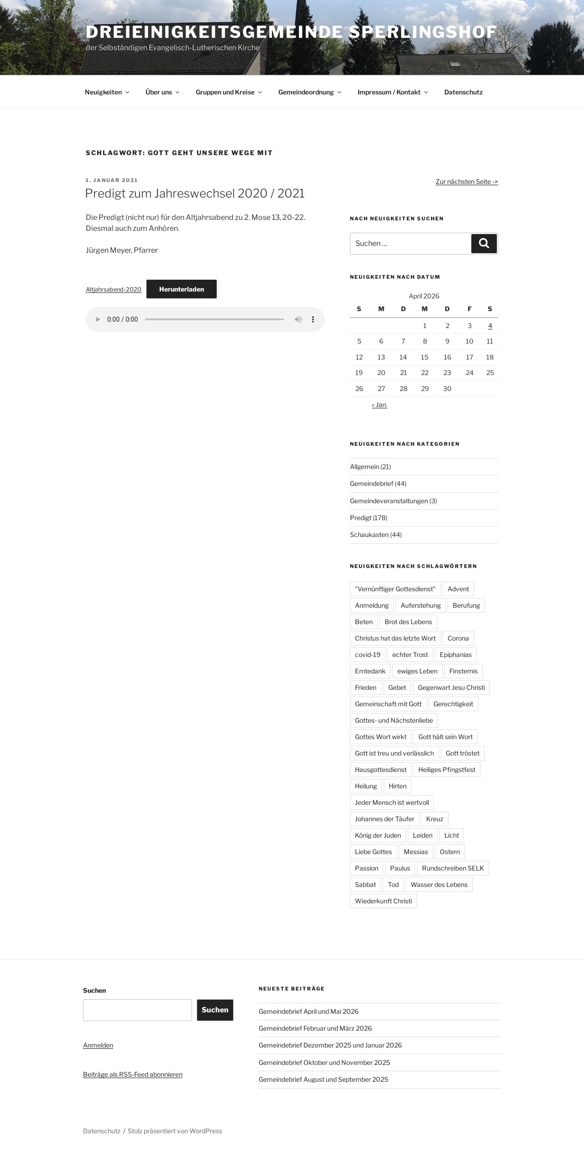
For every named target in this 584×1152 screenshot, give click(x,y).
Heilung (366, 786)
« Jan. (379, 404)
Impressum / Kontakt (393, 92)
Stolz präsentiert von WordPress (175, 1131)
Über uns (163, 92)
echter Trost (410, 654)
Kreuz (434, 819)
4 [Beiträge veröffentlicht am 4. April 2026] (490, 325)
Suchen (94, 990)
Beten (364, 622)
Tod (393, 884)
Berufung (466, 605)
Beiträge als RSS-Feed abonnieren (132, 1074)
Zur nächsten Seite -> (467, 181)
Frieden (365, 687)
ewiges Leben (417, 671)
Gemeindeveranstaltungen (389, 501)
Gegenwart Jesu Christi (451, 687)
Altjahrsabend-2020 (113, 289)
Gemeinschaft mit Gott (388, 704)
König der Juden (378, 835)
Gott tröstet (463, 753)
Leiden (423, 835)
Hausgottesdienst (381, 769)
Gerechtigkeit (453, 704)
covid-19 (368, 654)
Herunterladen (181, 289)
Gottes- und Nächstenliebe (394, 720)
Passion (366, 868)
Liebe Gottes (373, 851)
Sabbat (365, 884)
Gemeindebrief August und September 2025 (323, 1079)
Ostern (450, 851)
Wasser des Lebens (439, 884)
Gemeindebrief (371, 483)
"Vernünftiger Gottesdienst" (395, 589)
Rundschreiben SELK (453, 868)
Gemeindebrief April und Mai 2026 (309, 1011)
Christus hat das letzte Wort (395, 638)
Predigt (360, 517)
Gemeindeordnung (310, 92)
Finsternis (463, 671)
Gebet (397, 687)
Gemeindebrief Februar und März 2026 (315, 1028)
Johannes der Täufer (384, 819)
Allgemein (364, 466)
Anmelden (98, 1045)
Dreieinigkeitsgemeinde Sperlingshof (292, 32)
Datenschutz (463, 92)
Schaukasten (369, 534)
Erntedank (370, 671)
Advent (458, 589)
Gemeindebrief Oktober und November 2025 (324, 1062)
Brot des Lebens (408, 622)
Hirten (398, 786)
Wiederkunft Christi (383, 901)
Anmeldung (372, 605)
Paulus (400, 868)
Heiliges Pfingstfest (446, 769)
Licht (451, 835)
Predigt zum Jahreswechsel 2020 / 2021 (195, 193)
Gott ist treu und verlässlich (394, 753)
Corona (458, 638)
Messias (416, 851)
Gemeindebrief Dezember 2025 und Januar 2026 (330, 1045)
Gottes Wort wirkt (381, 736)
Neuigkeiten (107, 92)
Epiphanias (456, 654)
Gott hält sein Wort (445, 736)
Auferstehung (421, 605)
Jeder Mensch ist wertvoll (392, 802)
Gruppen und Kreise (229, 92)
